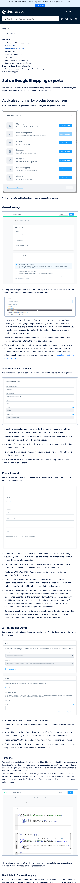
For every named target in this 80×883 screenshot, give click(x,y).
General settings (11, 46)
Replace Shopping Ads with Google (18, 63)
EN (70, 12)
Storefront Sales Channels (15, 49)
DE (66, 12)
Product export (10, 52)
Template (8, 57)
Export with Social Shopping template (16, 66)
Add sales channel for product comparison (18, 43)
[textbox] (30, 18)
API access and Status (13, 54)
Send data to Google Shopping (16, 60)
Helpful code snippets (10, 72)
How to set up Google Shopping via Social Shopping (24, 69)
